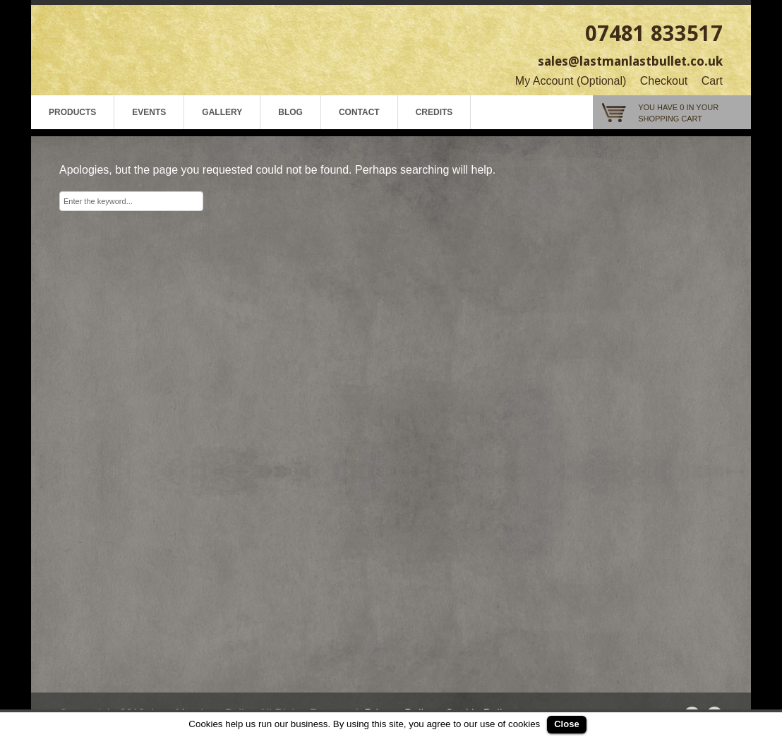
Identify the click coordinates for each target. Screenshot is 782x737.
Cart (712, 81)
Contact (359, 112)
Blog (290, 112)
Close (566, 724)
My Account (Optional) (570, 81)
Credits (434, 112)
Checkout (664, 81)
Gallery (222, 112)
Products (72, 112)
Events (149, 112)
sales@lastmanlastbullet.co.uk (630, 61)
